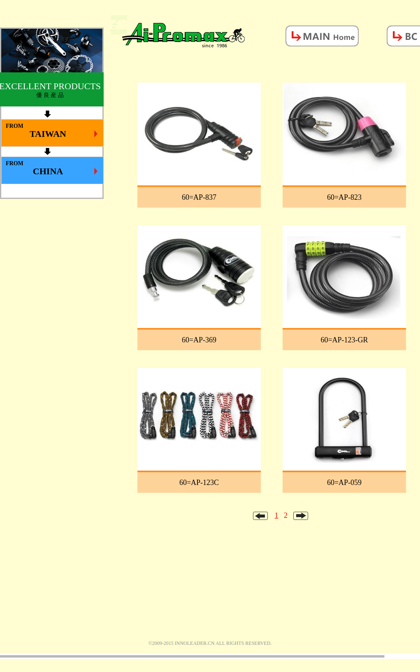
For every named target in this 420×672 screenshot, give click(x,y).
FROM (51, 131)
